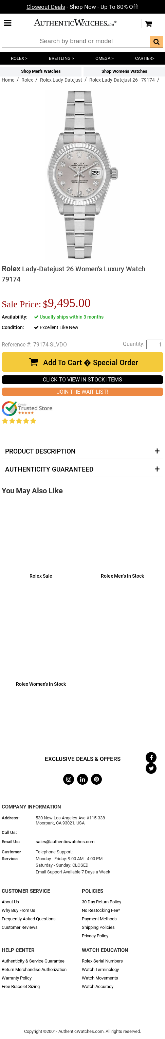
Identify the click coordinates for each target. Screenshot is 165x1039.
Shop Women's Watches (124, 71)
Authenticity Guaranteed (49, 469)
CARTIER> (144, 58)
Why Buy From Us (18, 910)
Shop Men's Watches (41, 71)
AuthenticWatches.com (80, 22)
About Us (10, 901)
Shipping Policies (98, 927)
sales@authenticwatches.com (65, 841)
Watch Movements (100, 978)
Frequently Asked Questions (29, 918)
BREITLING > (61, 58)
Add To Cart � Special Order (90, 362)
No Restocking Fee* (101, 910)
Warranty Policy (17, 978)
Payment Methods (99, 918)
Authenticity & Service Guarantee (33, 961)
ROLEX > (19, 58)
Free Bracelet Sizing (21, 986)
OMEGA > (104, 58)
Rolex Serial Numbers (102, 961)
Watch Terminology (100, 969)
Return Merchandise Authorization (34, 969)
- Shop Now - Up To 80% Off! (82, 6)
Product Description (40, 451)
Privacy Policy (95, 935)
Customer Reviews (20, 927)
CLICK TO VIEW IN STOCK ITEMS (82, 379)
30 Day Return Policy (101, 901)
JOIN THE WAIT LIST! (82, 392)
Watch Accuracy (97, 986)
